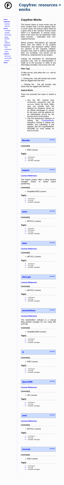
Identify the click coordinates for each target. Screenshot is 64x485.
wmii (24, 424)
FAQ (6, 47)
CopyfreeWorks (48, 120)
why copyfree (7, 42)
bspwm (25, 171)
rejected (7, 26)
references (8, 49)
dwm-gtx (26, 281)
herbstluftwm (28, 316)
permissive (8, 35)
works (6, 51)
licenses (7, 24)
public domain (7, 38)
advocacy (8, 56)
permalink (52, 139)
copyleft (7, 33)
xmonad (26, 459)
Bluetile (26, 140)
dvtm (24, 214)
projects (7, 60)
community (8, 58)
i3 (23, 358)
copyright (7, 30)
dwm (24, 246)
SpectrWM (27, 389)
